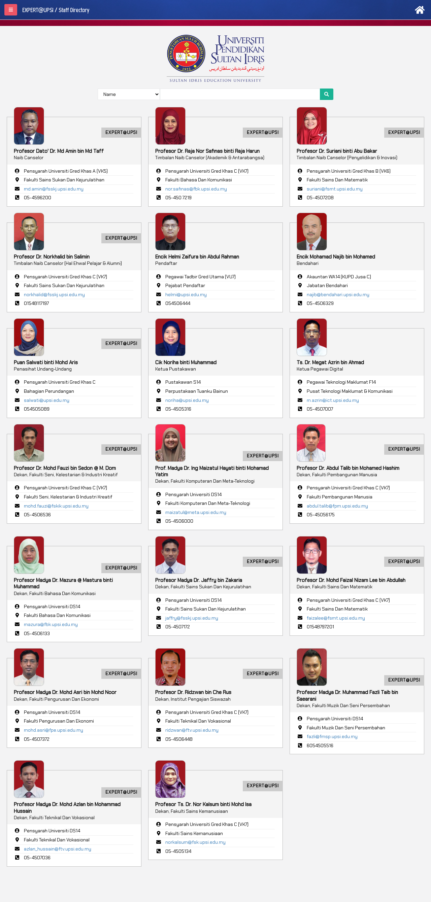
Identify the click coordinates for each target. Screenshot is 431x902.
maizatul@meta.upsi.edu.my (195, 512)
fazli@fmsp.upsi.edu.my (332, 736)
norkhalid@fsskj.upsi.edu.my (54, 294)
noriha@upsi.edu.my (187, 400)
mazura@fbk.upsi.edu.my (51, 624)
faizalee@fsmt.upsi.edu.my (336, 618)
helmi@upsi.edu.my (186, 294)
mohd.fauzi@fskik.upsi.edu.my (56, 506)
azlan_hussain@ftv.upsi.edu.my (57, 849)
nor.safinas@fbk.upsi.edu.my (196, 189)
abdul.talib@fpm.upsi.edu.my (337, 506)
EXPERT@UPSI (121, 132)
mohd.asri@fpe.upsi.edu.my (53, 730)
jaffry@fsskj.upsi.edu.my (191, 618)
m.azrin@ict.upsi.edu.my (333, 400)
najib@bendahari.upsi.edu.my (338, 294)
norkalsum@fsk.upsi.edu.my (195, 842)
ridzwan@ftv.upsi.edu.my (192, 730)
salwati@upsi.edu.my (46, 400)
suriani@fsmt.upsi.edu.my (335, 189)
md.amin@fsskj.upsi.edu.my (54, 189)
